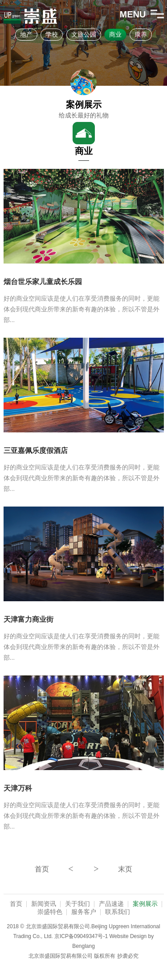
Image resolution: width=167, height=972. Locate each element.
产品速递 (111, 903)
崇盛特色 (49, 911)
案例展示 (145, 903)
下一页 (96, 869)
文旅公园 (83, 34)
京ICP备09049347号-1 (81, 936)
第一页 (42, 869)
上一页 (71, 869)
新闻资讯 (43, 903)
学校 (51, 34)
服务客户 (83, 911)
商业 (115, 34)
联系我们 (117, 911)
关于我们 (77, 903)
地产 (26, 34)
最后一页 (125, 869)
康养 (140, 34)
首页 (16, 903)
